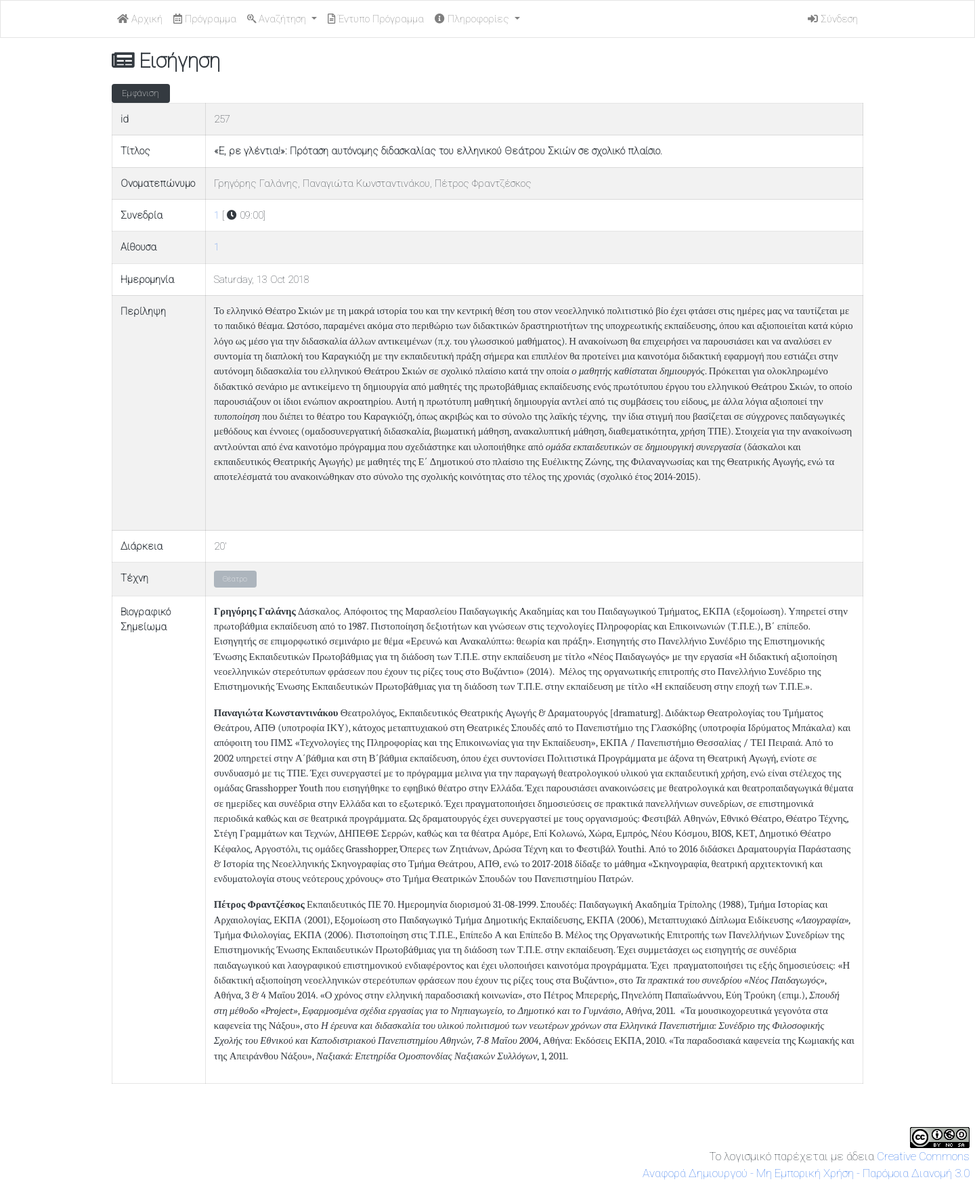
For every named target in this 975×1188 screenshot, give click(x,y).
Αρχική (139, 19)
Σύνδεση (833, 19)
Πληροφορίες (473, 19)
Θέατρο (235, 579)
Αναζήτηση (278, 19)
